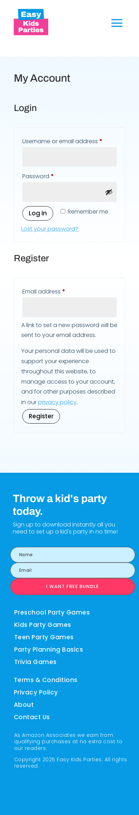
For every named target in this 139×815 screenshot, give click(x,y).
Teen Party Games (44, 637)
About (24, 704)
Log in (38, 213)
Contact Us (32, 717)
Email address (55, 291)
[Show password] (109, 192)
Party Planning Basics (48, 649)
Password (50, 175)
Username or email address (69, 140)
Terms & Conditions (46, 680)
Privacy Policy (36, 692)
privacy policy (57, 402)
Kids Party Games (42, 625)
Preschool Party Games (52, 612)
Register (41, 416)
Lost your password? (49, 229)
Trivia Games (35, 662)
